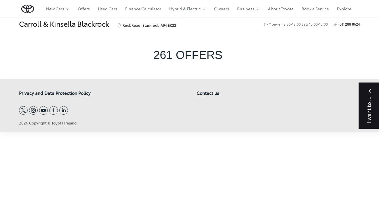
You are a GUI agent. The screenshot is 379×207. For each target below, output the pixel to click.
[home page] (27, 7)
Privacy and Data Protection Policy (55, 93)
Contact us (208, 93)
